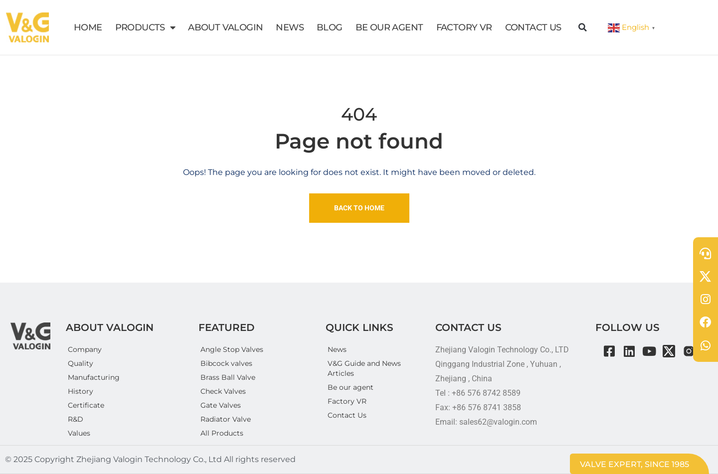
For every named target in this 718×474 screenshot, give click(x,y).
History (80, 391)
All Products (221, 433)
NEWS (290, 27)
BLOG (330, 27)
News (337, 349)
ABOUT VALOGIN (225, 27)
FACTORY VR (464, 27)
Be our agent (350, 387)
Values (79, 433)
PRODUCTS (145, 27)
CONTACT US (533, 27)
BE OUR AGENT (389, 27)
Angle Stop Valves (231, 349)
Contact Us (347, 415)
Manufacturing (94, 377)
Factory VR (347, 401)
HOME (88, 27)
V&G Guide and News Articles (364, 368)
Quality (80, 363)
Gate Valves (220, 405)
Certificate (86, 405)
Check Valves (223, 391)
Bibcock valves (226, 363)
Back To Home (359, 208)
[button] (582, 27)
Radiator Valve (225, 419)
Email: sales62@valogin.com (486, 422)
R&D (75, 419)
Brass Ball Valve (227, 377)
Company (85, 349)
